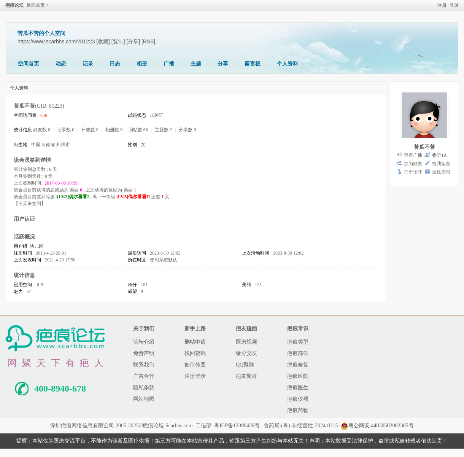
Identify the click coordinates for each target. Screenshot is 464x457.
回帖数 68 (138, 129)
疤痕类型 (297, 342)
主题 (196, 64)
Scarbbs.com (179, 425)
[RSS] (148, 41)
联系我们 (143, 365)
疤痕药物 (297, 410)
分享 (223, 64)
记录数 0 (65, 129)
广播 (169, 64)
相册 (142, 64)
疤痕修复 (297, 365)
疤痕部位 (297, 353)
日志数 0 (90, 129)
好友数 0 (41, 129)
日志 (115, 64)
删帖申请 (195, 342)
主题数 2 (163, 129)
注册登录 (195, 376)
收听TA (439, 155)
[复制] (118, 41)
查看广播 (413, 155)
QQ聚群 (245, 365)
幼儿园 (36, 246)
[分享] (133, 41)
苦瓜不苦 (424, 147)
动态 (61, 64)
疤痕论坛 (14, 5)
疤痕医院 (297, 376)
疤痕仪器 (297, 399)
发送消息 (441, 172)
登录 (454, 5)
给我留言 (441, 163)
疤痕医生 (297, 387)
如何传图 (195, 365)
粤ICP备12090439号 (237, 425)
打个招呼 (413, 172)
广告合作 (143, 376)
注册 (442, 5)
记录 (88, 64)
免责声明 (143, 353)
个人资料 (287, 64)
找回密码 (195, 353)
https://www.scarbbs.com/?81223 (56, 41)
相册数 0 (113, 129)
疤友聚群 (246, 376)
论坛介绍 (143, 342)
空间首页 (28, 64)
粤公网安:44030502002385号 (377, 425)
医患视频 (246, 342)
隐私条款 (143, 387)
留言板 (253, 64)
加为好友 (413, 163)
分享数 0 (187, 129)
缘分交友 (246, 353)
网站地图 (143, 399)
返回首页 (36, 5)
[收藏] (103, 41)
